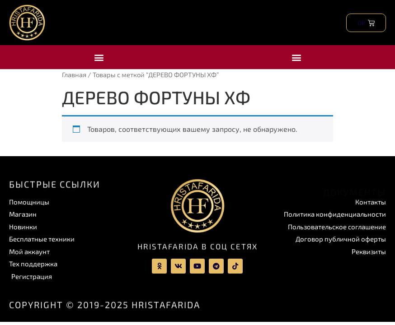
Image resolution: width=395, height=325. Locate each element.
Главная (74, 74)
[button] (98, 57)
